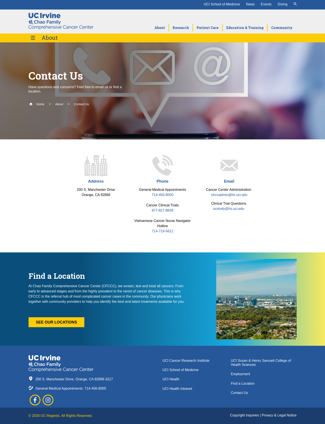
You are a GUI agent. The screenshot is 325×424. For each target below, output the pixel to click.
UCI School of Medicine (222, 4)
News (250, 4)
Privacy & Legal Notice (279, 415)
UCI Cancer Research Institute (186, 360)
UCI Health (171, 379)
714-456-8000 (162, 195)
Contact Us (81, 104)
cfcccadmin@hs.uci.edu (229, 195)
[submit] (295, 4)
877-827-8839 (162, 210)
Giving (282, 4)
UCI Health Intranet (177, 389)
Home (36, 104)
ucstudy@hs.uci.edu (229, 208)
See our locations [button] (56, 322)
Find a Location (243, 383)
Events (266, 4)
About (50, 37)
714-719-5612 (162, 231)
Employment (240, 374)
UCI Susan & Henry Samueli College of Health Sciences (261, 363)
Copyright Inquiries (245, 415)
